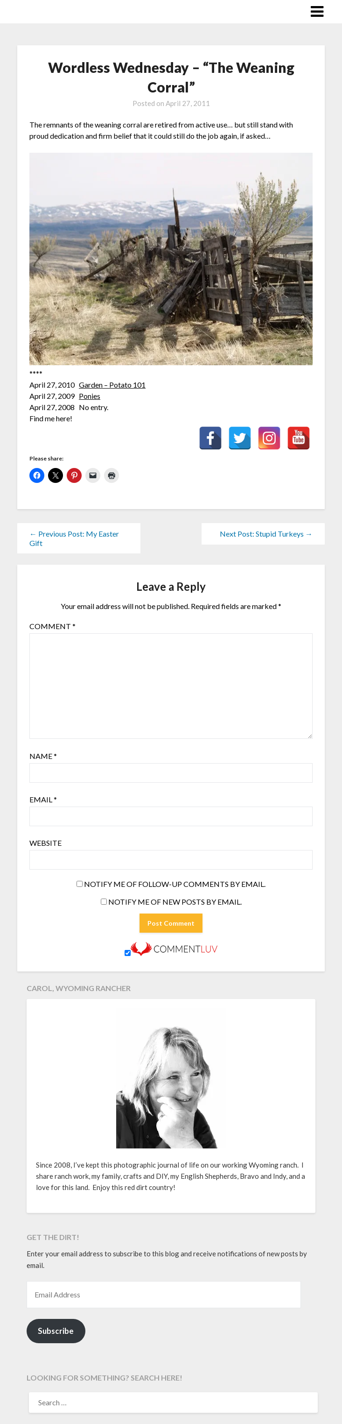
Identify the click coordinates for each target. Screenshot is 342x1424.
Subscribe (56, 1331)
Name (43, 755)
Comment (52, 626)
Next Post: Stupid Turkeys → (266, 533)
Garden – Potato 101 (112, 384)
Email (43, 799)
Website (45, 842)
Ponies (89, 395)
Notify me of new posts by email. (175, 901)
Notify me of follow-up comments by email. (174, 883)
